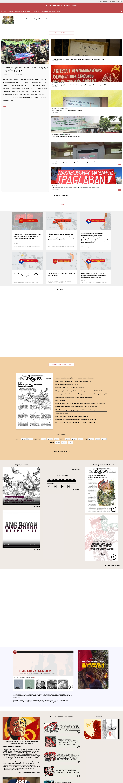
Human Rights (57, 57)
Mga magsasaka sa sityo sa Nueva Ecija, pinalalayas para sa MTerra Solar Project (65, 60)
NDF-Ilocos (100, 171)
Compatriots (17, 170)
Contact (118, 1)
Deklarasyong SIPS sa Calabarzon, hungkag (70, 311)
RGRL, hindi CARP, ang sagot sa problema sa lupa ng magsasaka (76, 330)
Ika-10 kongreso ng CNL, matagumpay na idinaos (67, 86)
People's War (93, 57)
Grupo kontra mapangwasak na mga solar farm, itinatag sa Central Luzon (67, 111)
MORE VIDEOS (75, 393)
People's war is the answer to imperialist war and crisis (33, 19)
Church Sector (57, 83)
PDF (31, 362)
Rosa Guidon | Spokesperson (88, 171)
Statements (18, 11)
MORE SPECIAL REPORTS (112, 489)
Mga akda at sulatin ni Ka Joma (29, 696)
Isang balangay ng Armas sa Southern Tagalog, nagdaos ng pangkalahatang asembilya (103, 60)
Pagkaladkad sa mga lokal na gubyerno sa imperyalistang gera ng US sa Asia (80, 327)
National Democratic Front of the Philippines (27, 171)
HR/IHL (100, 1)
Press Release (27, 11)
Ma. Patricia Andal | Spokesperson (90, 206)
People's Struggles (15, 74)
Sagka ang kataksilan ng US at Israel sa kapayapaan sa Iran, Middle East (79, 314)
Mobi (44, 362)
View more (60, 213)
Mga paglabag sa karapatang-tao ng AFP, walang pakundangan (76, 346)
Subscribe (112, 1)
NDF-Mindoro (61, 206)
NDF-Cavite (36, 206)
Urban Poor (103, 83)
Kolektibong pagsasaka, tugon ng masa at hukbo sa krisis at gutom (77, 333)
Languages (105, 1)
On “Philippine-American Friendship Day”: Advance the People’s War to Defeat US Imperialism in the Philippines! (27, 160)
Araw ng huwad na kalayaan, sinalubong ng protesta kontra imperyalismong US (81, 317)
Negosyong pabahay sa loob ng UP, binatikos (102, 86)
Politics (23, 74)
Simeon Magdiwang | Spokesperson (23, 206)
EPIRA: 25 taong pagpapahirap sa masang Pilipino (72, 340)
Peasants (63, 57)
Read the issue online (60, 375)
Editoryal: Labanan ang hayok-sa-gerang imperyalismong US (75, 302)
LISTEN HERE (75, 413)
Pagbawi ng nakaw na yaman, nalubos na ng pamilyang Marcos (76, 343)
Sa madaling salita (62, 337)
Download (37, 430)
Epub (25, 362)
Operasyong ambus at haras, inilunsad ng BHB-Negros (73, 305)
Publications (44, 11)
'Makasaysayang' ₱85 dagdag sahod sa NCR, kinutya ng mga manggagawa (102, 111)
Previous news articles (60, 118)
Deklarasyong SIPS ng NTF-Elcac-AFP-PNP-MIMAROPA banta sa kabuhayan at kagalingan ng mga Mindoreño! (93, 199)
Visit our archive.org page (54, 737)
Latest (61, 128)
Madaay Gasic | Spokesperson (55, 170)
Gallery (59, 11)
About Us (10, 11)
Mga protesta (60, 324)
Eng (4, 106)
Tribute (98, 57)
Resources (52, 11)
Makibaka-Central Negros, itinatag (67, 308)
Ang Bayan (36, 11)
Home (4, 11)
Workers (92, 108)
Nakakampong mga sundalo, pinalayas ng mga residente (74, 321)
